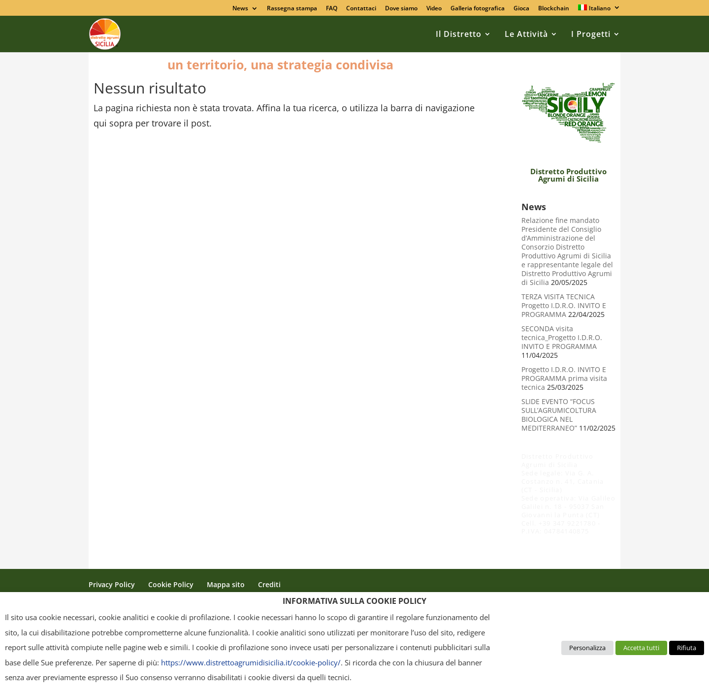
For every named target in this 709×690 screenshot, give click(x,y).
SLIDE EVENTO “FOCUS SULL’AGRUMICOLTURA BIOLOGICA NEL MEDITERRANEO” (558, 415)
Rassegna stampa (292, 8)
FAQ (331, 8)
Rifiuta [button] (686, 647)
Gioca (521, 8)
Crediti (269, 584)
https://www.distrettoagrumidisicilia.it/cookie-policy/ (251, 662)
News (240, 8)
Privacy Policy (112, 584)
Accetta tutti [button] (641, 647)
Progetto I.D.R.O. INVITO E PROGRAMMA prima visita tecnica (564, 378)
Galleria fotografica (478, 8)
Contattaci (361, 8)
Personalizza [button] (587, 647)
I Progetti (591, 34)
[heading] (354, 603)
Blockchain (553, 8)
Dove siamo (401, 8)
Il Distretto (459, 34)
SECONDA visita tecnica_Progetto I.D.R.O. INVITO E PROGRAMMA (561, 337)
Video (434, 8)
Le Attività (526, 34)
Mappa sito (226, 584)
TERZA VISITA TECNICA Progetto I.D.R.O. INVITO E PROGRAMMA (563, 305)
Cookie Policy (170, 584)
